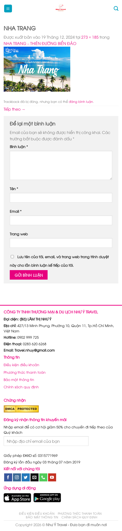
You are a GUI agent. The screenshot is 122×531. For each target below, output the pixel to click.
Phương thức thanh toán (25, 372)
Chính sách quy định (21, 386)
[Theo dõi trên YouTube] (52, 477)
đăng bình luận (81, 101)
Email (15, 211)
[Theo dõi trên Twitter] (26, 477)
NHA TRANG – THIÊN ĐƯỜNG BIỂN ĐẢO (40, 43)
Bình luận (19, 146)
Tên (14, 188)
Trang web (19, 233)
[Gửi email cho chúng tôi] (34, 477)
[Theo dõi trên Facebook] (8, 477)
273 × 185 (90, 37)
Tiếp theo (14, 109)
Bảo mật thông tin (19, 379)
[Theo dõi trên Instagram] (17, 477)
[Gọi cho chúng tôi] (43, 477)
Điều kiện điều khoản (21, 364)
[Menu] (8, 9)
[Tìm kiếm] (116, 8)
